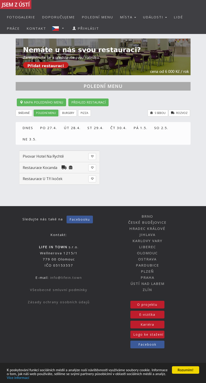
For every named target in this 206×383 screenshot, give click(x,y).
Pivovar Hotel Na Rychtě (43, 156)
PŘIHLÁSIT (85, 28)
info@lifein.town (66, 277)
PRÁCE (13, 28)
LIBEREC (147, 247)
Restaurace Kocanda (40, 167)
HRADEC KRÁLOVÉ (147, 228)
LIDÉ (178, 17)
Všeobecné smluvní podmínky (58, 289)
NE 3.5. (29, 139)
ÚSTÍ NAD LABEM (147, 283)
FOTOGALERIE (21, 17)
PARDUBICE (147, 265)
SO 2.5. (161, 127)
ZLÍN (147, 289)
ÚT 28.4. (72, 127)
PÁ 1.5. (140, 127)
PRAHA (147, 277)
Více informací (18, 378)
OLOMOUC (147, 253)
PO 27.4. (48, 127)
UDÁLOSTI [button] (155, 17)
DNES (27, 127)
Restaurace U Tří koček (42, 178)
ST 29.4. (95, 127)
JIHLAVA (147, 234)
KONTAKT (36, 28)
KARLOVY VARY (147, 240)
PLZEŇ (147, 271)
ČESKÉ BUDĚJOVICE (147, 222)
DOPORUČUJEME (58, 17)
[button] (59, 28)
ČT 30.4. (118, 127)
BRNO (147, 216)
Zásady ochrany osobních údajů (59, 302)
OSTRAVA (147, 259)
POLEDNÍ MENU (97, 17)
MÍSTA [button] (128, 17)
